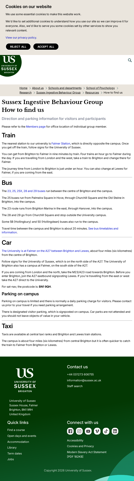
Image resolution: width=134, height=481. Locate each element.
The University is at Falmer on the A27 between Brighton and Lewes (45, 251)
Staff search (75, 386)
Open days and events (21, 436)
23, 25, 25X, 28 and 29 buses (26, 191)
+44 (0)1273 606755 (80, 374)
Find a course (16, 430)
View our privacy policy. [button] (21, 37)
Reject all (18, 46)
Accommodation (18, 441)
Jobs (10, 459)
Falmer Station (60, 143)
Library (12, 447)
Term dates (14, 453)
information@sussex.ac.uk (84, 380)
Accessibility (75, 440)
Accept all (46, 46)
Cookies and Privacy (80, 446)
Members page (36, 126)
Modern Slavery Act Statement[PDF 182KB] (86, 454)
